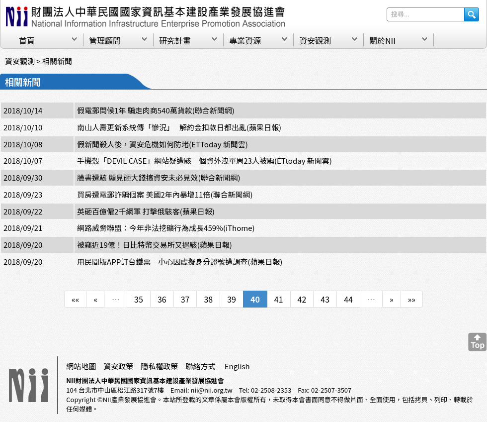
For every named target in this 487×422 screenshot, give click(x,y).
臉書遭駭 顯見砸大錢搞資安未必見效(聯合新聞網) (159, 177)
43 (325, 299)
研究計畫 (175, 40)
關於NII (382, 40)
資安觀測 (315, 40)
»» (411, 299)
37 (185, 299)
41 (278, 299)
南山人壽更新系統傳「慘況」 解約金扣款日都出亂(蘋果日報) (179, 127)
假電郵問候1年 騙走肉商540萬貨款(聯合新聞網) (156, 110)
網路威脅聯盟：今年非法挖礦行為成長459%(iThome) (165, 227)
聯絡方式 (200, 366)
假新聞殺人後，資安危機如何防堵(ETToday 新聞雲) (162, 144)
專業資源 (245, 40)
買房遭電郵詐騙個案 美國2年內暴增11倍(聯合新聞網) (164, 194)
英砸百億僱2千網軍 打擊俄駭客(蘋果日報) (146, 211)
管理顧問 (105, 40)
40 (255, 299)
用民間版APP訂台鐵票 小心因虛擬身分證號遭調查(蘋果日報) (179, 261)
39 (231, 299)
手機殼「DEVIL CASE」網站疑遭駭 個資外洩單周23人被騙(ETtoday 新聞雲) (204, 160)
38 (208, 299)
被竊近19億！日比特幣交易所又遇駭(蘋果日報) (154, 244)
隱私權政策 (159, 366)
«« (75, 299)
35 (138, 299)
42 (302, 299)
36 (162, 299)
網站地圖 (81, 366)
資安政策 (118, 366)
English (237, 366)
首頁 (27, 40)
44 (348, 299)
